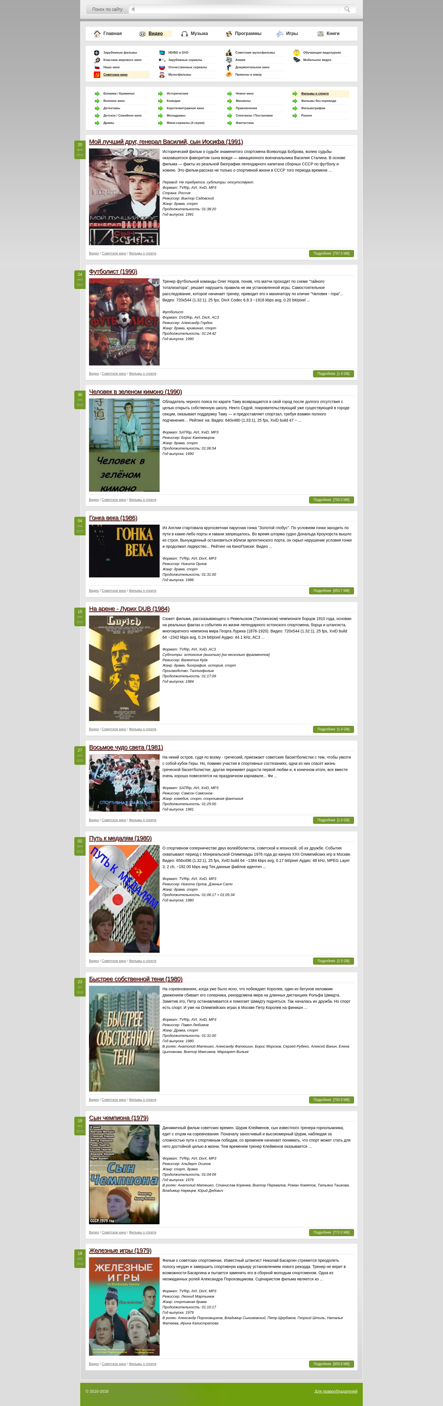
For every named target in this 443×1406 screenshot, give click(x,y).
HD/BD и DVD (178, 52)
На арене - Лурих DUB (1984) (129, 608)
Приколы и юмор (248, 74)
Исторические (177, 93)
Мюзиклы (243, 100)
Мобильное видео (317, 60)
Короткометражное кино (185, 108)
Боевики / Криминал (119, 93)
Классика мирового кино (122, 60)
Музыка (199, 33)
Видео (156, 33)
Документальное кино (252, 67)
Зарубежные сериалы (185, 60)
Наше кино (111, 67)
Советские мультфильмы (255, 52)
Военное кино (114, 100)
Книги (333, 33)
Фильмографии (313, 108)
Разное (306, 115)
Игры (292, 33)
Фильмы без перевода (318, 100)
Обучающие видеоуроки (322, 52)
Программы (248, 33)
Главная (112, 33)
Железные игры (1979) (120, 1250)
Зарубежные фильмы (120, 52)
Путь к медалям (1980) (120, 838)
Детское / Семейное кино (122, 115)
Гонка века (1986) (113, 517)
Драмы (108, 122)
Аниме (240, 60)
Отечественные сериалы (187, 67)
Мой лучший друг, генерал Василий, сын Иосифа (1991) (166, 141)
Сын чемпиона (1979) (118, 1117)
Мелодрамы (176, 115)
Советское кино (115, 74)
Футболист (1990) (113, 271)
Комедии (173, 100)
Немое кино (245, 93)
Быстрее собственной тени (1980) (135, 978)
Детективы (111, 108)
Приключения (246, 108)
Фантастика (245, 122)
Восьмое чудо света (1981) (126, 747)
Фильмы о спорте (315, 93)
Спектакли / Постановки (254, 115)
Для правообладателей (336, 1391)
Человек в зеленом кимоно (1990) (135, 391)
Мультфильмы (179, 74)
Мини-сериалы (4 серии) (185, 122)
